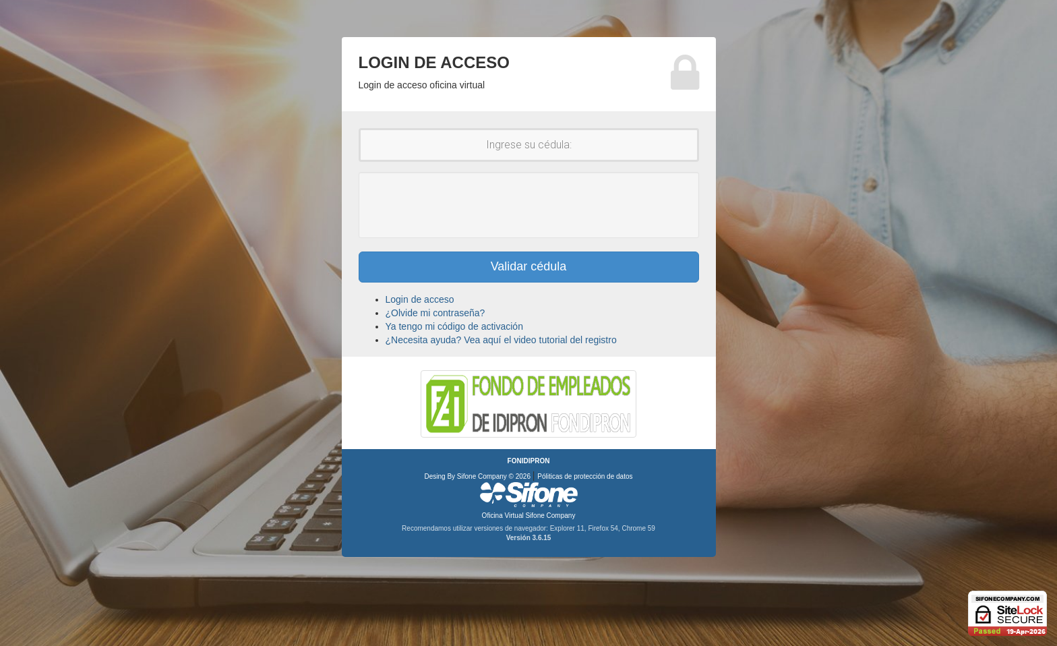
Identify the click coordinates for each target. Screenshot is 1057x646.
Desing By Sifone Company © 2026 (479, 476)
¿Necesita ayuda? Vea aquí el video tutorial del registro (501, 339)
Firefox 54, (605, 528)
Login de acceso (420, 299)
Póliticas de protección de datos (584, 476)
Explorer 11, (569, 528)
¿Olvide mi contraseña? (435, 312)
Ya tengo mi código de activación (454, 326)
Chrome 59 (638, 528)
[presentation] (528, 205)
